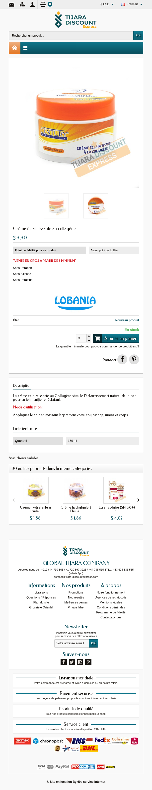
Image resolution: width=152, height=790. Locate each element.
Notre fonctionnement (111, 592)
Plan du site (41, 602)
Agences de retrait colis (111, 597)
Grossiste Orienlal (41, 607)
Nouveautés (76, 597)
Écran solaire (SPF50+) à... (117, 509)
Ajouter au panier (115, 338)
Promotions (76, 592)
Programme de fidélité (110, 612)
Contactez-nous (110, 617)
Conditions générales (111, 607)
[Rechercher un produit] (71, 35)
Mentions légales (111, 602)
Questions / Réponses (41, 597)
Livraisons (41, 592)
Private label (76, 607)
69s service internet (91, 782)
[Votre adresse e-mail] (71, 643)
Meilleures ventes (75, 602)
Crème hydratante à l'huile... (35, 509)
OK (138, 35)
